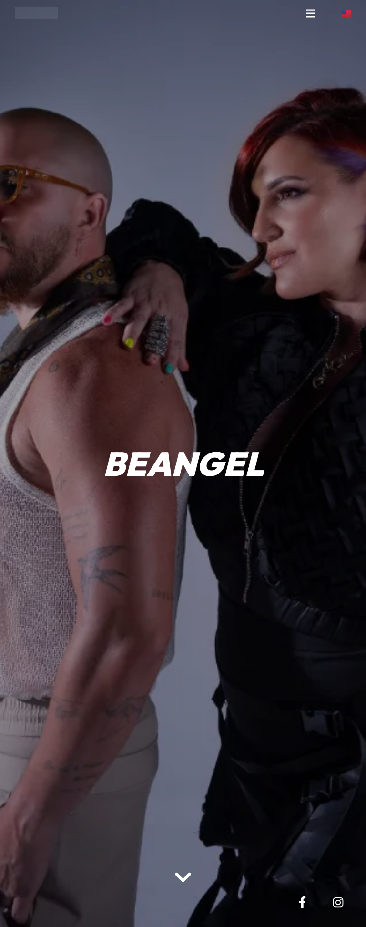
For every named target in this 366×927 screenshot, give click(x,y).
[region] (124, 852)
